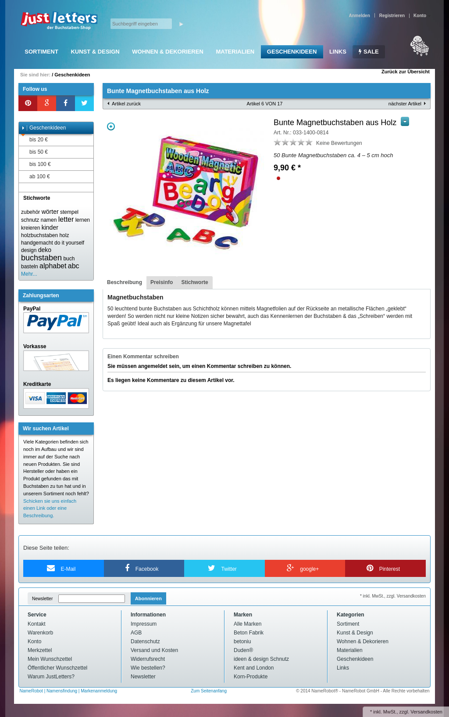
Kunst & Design (95, 51)
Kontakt (37, 624)
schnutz (30, 220)
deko (44, 249)
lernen (82, 220)
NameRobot (32, 690)
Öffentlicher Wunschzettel (57, 668)
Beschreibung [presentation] (124, 282)
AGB (136, 633)
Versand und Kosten (154, 650)
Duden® (243, 650)
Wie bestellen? (148, 668)
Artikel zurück (126, 103)
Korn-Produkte (250, 677)
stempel (69, 212)
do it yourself (69, 243)
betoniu (242, 641)
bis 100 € (36, 164)
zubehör (30, 212)
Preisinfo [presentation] (161, 282)
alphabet (52, 266)
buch (69, 259)
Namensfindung (61, 690)
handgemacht (37, 243)
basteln (29, 266)
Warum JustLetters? (51, 677)
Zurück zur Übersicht (405, 71)
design (28, 250)
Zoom (111, 126)
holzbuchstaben (39, 235)
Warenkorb (40, 633)
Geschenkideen (292, 51)
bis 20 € (34, 140)
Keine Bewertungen (339, 143)
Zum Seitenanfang (209, 690)
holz (64, 235)
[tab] (124, 282)
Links (337, 51)
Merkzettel (40, 650)
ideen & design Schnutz (261, 659)
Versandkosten (426, 711)
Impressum (144, 624)
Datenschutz (145, 641)
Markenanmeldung (99, 690)
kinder (50, 227)
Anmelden (359, 15)
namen (49, 220)
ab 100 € (35, 176)
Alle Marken (247, 624)
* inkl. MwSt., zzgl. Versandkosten (393, 596)
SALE (368, 51)
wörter (50, 211)
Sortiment (41, 51)
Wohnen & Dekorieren (167, 51)
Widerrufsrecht (148, 659)
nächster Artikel (404, 103)
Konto (34, 641)
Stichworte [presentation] (194, 282)
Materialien (235, 51)
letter (66, 219)
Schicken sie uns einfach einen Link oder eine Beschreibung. (49, 508)
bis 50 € (34, 152)
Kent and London (254, 668)
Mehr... (29, 274)
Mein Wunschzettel (50, 659)
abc (73, 266)
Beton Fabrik (249, 633)
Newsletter (42, 598)
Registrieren (392, 15)
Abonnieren (148, 598)
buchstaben (41, 257)
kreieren (30, 228)
